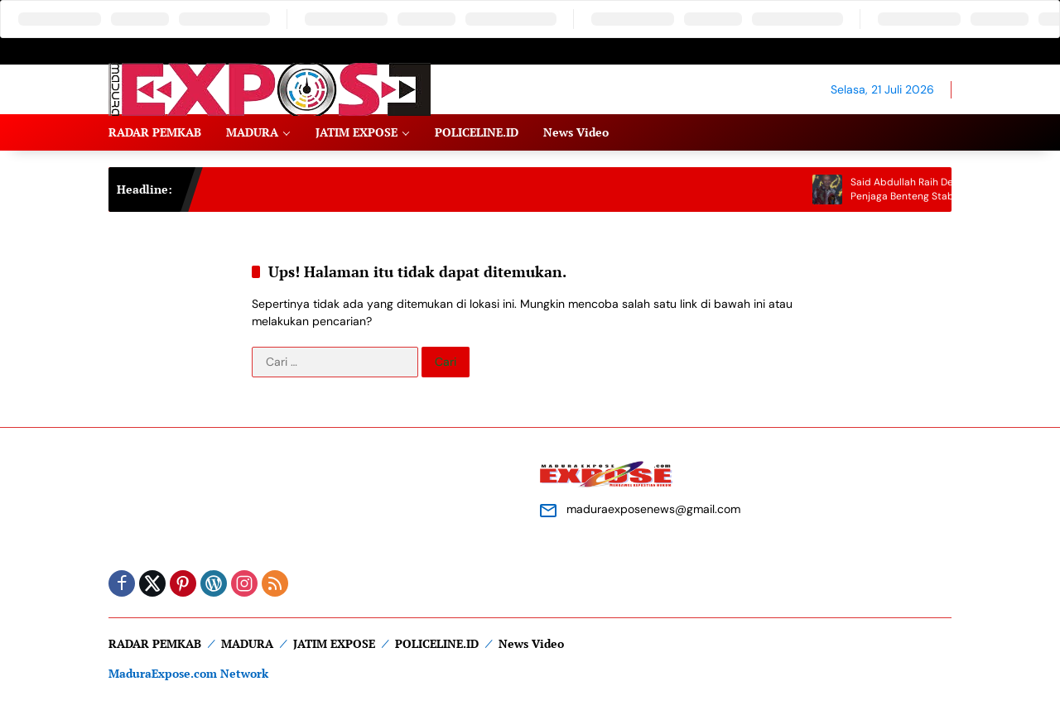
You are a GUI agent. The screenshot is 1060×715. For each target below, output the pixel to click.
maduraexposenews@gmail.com (653, 508)
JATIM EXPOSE (334, 643)
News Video (531, 643)
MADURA (247, 643)
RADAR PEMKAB (154, 643)
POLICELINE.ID (437, 643)
